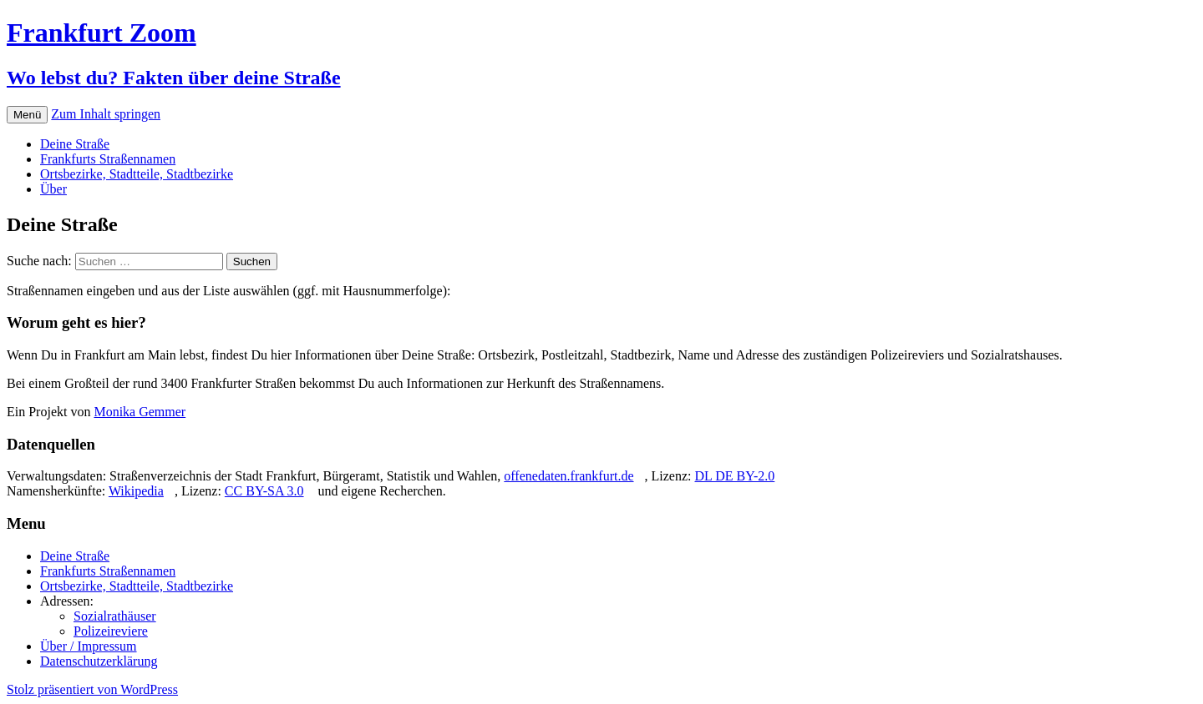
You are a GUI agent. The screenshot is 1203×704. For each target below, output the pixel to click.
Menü (27, 114)
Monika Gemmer (139, 412)
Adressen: (67, 601)
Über (53, 189)
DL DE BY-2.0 (734, 476)
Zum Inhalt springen (105, 114)
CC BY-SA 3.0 (264, 491)
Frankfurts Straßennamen (107, 159)
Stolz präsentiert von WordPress (92, 689)
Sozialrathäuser (115, 616)
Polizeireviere (111, 631)
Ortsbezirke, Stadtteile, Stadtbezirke (136, 174)
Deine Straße (74, 144)
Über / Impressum (88, 646)
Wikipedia (136, 491)
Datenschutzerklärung (98, 661)
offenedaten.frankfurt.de (568, 476)
